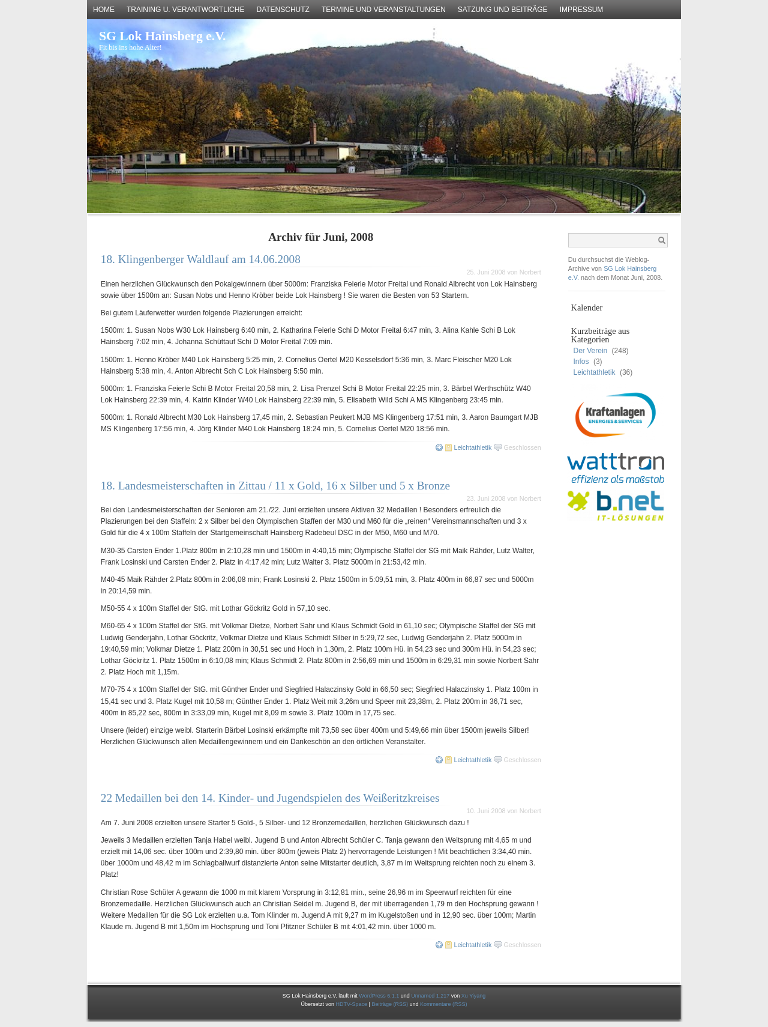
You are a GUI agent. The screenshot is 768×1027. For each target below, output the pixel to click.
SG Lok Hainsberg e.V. (162, 36)
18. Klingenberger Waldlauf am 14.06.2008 (201, 259)
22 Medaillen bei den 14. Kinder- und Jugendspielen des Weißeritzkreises (270, 798)
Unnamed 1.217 (430, 996)
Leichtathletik (472, 447)
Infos (581, 361)
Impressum (582, 9)
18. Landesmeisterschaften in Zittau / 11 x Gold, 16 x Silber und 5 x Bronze (275, 485)
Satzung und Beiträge (503, 9)
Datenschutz (282, 9)
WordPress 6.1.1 (379, 996)
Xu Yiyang (473, 996)
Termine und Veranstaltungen (384, 9)
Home (104, 9)
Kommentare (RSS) (443, 1004)
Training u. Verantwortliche (185, 9)
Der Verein (591, 351)
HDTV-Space (352, 1004)
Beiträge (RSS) (390, 1004)
